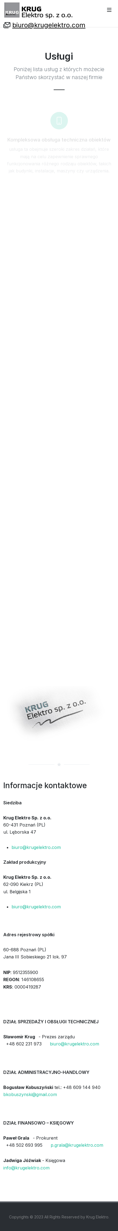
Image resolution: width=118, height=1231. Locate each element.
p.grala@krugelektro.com (77, 1145)
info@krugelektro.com (26, 1168)
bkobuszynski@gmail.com (30, 1094)
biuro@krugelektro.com (48, 25)
